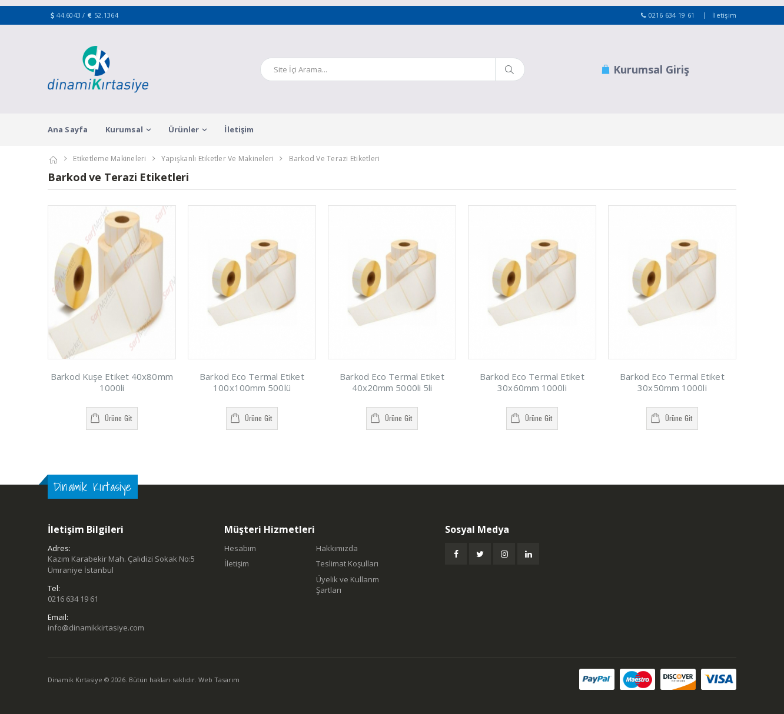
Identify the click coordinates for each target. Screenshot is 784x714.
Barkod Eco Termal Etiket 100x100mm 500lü (252, 382)
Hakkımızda (337, 548)
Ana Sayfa (68, 129)
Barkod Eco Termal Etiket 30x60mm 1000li (532, 382)
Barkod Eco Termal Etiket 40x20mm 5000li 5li (392, 382)
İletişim (724, 15)
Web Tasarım (219, 679)
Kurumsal (124, 129)
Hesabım (240, 548)
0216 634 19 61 (672, 15)
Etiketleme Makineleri (109, 159)
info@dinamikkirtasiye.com (96, 627)
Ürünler (184, 129)
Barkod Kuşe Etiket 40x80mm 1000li (112, 382)
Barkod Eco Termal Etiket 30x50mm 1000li (672, 382)
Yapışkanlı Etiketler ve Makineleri (217, 159)
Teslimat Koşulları (347, 563)
